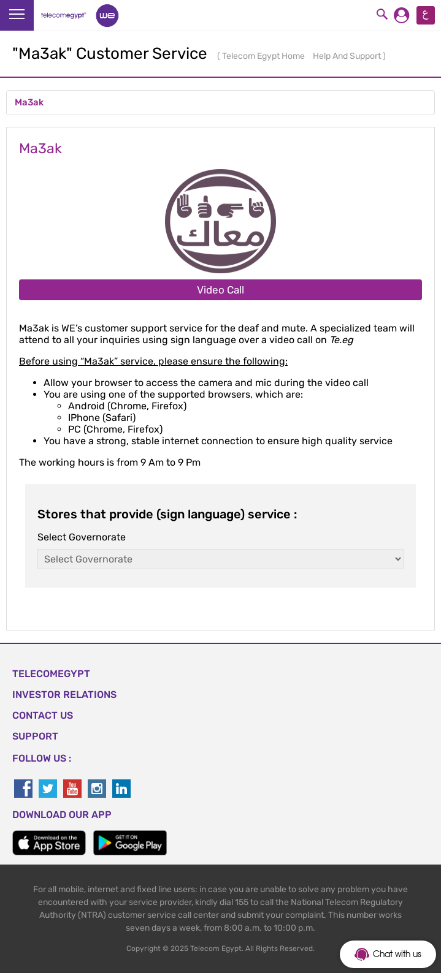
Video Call (220, 290)
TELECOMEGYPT (51, 674)
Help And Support (348, 56)
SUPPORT (35, 736)
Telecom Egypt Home (264, 56)
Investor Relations (64, 694)
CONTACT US (42, 715)
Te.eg (341, 340)
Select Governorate (81, 537)
